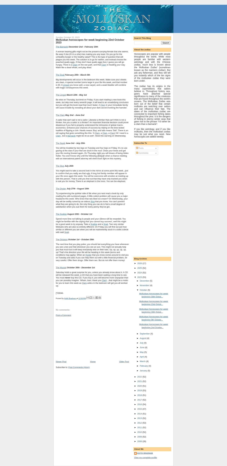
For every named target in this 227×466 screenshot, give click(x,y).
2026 (140, 263)
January (144, 370)
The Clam (60, 115)
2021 (140, 381)
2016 (140, 404)
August (143, 338)
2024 (140, 272)
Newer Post (61, 361)
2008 (140, 441)
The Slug (60, 166)
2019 (140, 390)
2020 (140, 386)
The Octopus (61, 239)
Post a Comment (63, 315)
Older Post (124, 361)
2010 (140, 432)
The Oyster (61, 188)
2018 (140, 395)
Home (93, 361)
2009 (140, 437)
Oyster (89, 255)
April (142, 357)
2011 (140, 427)
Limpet (66, 85)
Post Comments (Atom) (79, 367)
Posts (140, 148)
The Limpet (61, 95)
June (142, 347)
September (145, 333)
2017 (140, 400)
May (142, 352)
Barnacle (71, 136)
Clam (75, 65)
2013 (140, 418)
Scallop (93, 224)
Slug (92, 201)
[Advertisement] (79, 338)
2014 (140, 414)
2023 (140, 277)
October (144, 290)
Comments (142, 153)
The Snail (60, 75)
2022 (140, 377)
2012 (140, 423)
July (142, 343)
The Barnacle (62, 47)
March (143, 361)
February (144, 366)
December (145, 281)
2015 (140, 409)
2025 (140, 268)
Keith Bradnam (145, 453)
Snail (105, 224)
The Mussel (61, 267)
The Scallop (61, 214)
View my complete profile (145, 457)
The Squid (60, 143)
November (145, 285)
